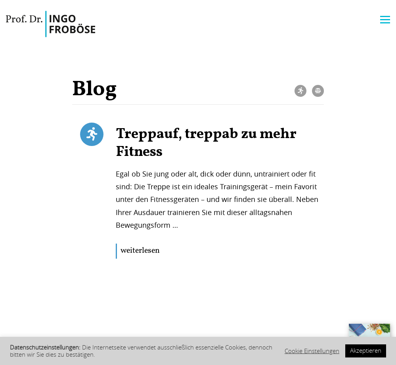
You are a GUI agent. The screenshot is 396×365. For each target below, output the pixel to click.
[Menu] (385, 19)
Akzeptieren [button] (365, 350)
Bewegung (300, 91)
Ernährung (318, 91)
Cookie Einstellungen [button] (312, 351)
